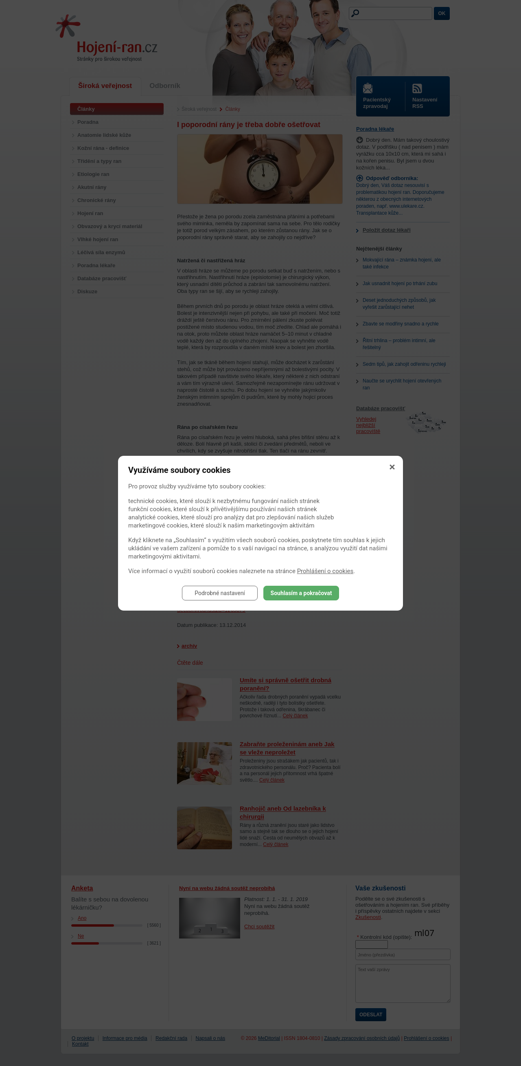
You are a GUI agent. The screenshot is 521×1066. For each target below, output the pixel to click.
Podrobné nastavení (220, 593)
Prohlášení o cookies (325, 571)
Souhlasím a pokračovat (301, 593)
